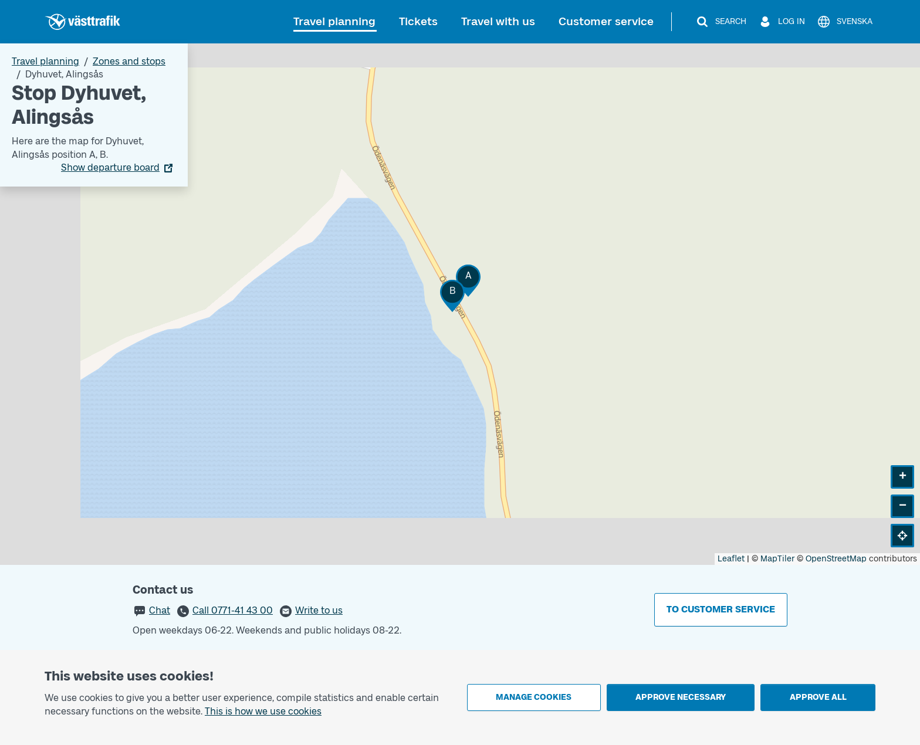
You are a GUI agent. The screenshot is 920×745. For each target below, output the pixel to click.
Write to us (319, 610)
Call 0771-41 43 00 (232, 610)
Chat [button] (159, 610)
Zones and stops (129, 61)
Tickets (418, 21)
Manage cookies (533, 697)
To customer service (721, 609)
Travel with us (498, 21)
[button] (468, 281)
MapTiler (777, 559)
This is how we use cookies (263, 711)
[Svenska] (844, 22)
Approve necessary (680, 697)
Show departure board (110, 167)
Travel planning (334, 21)
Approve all (818, 697)
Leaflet (731, 559)
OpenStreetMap (836, 559)
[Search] (720, 22)
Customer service (606, 21)
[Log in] (781, 22)
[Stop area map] (460, 304)
